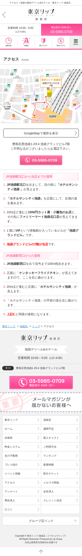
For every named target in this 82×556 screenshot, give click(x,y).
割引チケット (51, 473)
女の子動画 (11, 455)
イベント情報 (12, 473)
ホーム (8, 428)
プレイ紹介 (11, 464)
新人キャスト (51, 437)
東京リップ (11, 419)
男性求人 (10, 500)
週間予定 (48, 428)
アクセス (10, 482)
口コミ (8, 509)
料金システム (12, 446)
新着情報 (48, 464)
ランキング (49, 455)
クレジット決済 (52, 500)
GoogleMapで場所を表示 (41, 133)
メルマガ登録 (51, 482)
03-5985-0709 (61, 30)
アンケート (11, 491)
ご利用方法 (49, 446)
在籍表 (8, 437)
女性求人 (48, 491)
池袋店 (47, 419)
